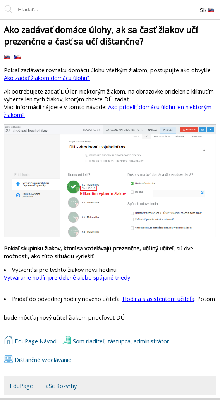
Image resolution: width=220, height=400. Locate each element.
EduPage (21, 386)
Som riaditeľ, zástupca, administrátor (115, 340)
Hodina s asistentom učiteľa (158, 299)
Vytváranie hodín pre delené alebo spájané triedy (67, 277)
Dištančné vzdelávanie (37, 358)
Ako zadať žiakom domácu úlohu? (47, 78)
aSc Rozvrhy (61, 386)
